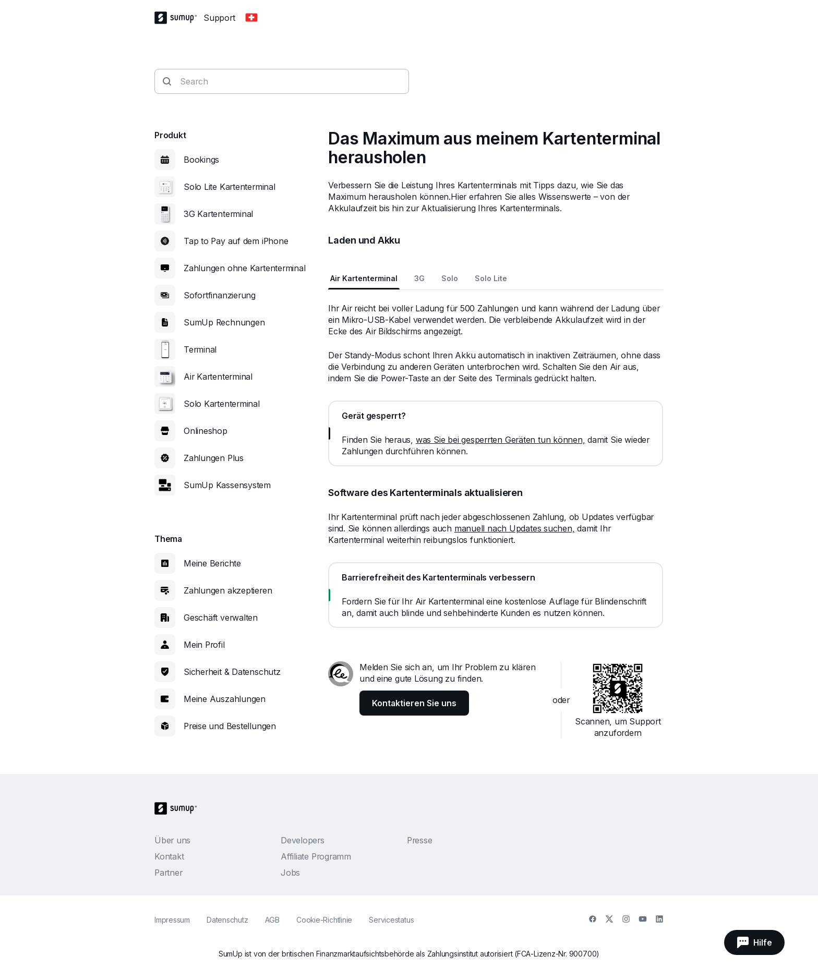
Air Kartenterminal (218, 376)
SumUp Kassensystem (227, 485)
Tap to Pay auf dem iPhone (236, 241)
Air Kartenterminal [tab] (364, 278)
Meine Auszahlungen (225, 699)
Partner (168, 872)
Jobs (290, 872)
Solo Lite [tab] (491, 278)
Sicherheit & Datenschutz (232, 672)
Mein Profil (204, 644)
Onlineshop (205, 431)
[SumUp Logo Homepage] (178, 17)
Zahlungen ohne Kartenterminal (245, 268)
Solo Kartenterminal (222, 403)
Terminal (200, 349)
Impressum (172, 919)
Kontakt (169, 856)
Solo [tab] (449, 278)
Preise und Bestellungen (230, 726)
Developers (302, 840)
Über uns (172, 840)
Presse (419, 840)
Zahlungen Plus (214, 458)
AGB (272, 919)
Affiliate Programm (316, 856)
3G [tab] (419, 278)
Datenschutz (227, 919)
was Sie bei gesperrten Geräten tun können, (500, 439)
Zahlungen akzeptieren (228, 590)
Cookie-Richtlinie (324, 919)
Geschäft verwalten (221, 617)
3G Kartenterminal (218, 214)
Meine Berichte (212, 563)
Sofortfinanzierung (220, 295)
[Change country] (251, 17)
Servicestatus (391, 919)
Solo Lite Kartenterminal (229, 187)
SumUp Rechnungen (224, 322)
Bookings (201, 159)
